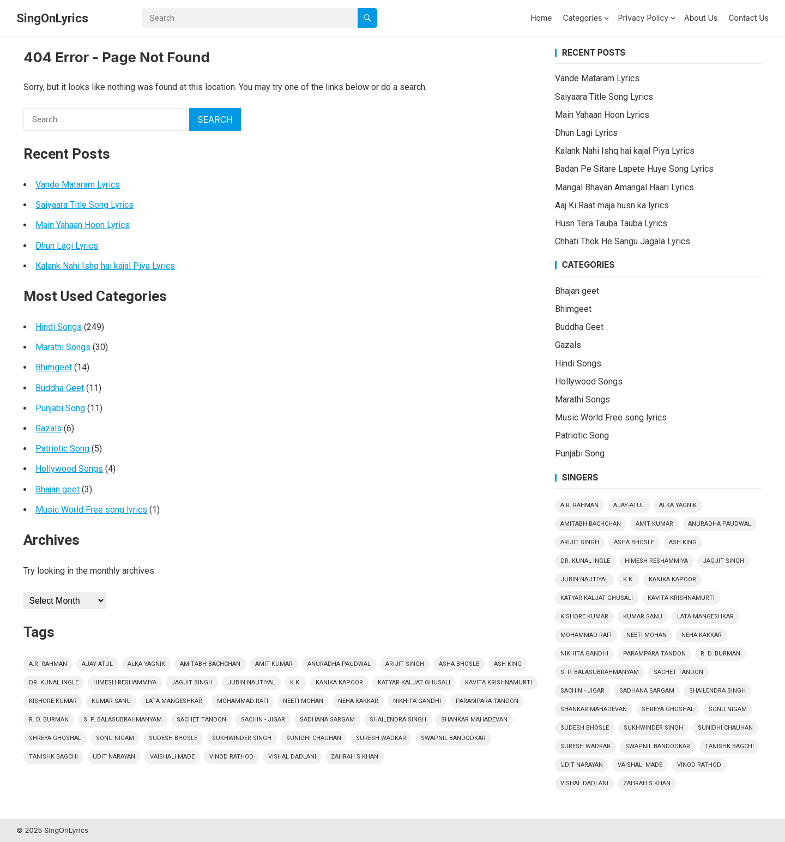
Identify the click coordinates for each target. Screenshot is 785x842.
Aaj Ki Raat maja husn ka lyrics (612, 205)
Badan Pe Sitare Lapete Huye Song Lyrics (634, 169)
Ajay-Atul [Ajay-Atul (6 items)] (97, 663)
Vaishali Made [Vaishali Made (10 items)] (172, 756)
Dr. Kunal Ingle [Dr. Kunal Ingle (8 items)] (53, 682)
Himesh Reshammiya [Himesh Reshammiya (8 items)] (124, 682)
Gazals (48, 428)
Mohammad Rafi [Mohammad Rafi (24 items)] (242, 701)
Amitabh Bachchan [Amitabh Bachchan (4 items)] (210, 663)
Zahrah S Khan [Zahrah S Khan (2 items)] (354, 756)
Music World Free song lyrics (91, 509)
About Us (700, 17)
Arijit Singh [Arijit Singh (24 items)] (404, 663)
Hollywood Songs (69, 469)
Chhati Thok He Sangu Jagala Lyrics (622, 241)
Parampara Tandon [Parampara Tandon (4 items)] (487, 701)
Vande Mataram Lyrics (77, 184)
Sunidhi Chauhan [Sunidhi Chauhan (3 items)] (313, 738)
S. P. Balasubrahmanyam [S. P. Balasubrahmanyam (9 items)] (122, 719)
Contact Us (748, 17)
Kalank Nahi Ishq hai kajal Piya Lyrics (105, 266)
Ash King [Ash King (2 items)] (508, 663)
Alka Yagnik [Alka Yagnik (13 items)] (146, 663)
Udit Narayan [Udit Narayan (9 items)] (114, 756)
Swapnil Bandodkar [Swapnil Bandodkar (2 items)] (453, 738)
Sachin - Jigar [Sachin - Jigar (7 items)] (263, 719)
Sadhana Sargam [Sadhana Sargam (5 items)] (327, 719)
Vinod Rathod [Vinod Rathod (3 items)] (231, 756)
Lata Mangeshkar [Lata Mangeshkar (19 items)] (174, 701)
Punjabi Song (60, 408)
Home (541, 17)
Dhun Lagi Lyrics (66, 245)
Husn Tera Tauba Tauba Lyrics (611, 223)
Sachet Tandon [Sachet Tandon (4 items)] (201, 719)
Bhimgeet (53, 367)
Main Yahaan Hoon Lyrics (82, 225)
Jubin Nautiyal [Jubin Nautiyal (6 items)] (251, 682)
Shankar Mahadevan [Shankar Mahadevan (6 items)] (474, 719)
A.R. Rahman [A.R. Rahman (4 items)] (48, 663)
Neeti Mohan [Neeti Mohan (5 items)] (303, 701)
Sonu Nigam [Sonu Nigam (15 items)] (115, 738)
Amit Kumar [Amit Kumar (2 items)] (274, 663)
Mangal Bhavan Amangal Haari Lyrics (624, 187)
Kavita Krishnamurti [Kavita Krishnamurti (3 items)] (498, 682)
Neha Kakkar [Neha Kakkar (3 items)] (358, 701)
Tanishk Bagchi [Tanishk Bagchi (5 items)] (53, 756)
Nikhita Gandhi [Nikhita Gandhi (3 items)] (417, 701)
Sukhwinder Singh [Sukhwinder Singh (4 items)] (241, 738)
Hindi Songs (58, 327)
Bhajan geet (57, 489)
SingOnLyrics (52, 18)
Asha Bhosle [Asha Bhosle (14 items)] (459, 663)
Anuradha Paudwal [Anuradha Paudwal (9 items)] (339, 663)
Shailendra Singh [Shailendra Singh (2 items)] (398, 719)
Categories (582, 17)
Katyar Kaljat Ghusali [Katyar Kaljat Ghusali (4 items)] (414, 682)
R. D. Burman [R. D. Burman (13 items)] (49, 719)
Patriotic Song (62, 448)
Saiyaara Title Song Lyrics (84, 205)
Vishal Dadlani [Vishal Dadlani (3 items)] (292, 756)
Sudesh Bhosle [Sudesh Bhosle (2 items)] (173, 738)
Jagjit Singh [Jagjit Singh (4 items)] (192, 682)
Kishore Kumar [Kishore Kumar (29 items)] (53, 701)
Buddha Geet (59, 388)
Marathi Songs (62, 347)
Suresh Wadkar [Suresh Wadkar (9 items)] (381, 738)
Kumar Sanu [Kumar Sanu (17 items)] (111, 701)
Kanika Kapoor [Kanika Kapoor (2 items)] (339, 682)
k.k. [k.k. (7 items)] (295, 682)
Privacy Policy (643, 17)
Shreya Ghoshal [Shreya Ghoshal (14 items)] (55, 738)
